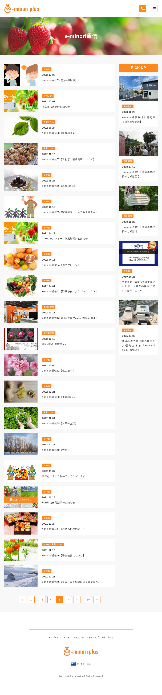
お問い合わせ (108, 637)
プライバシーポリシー (73, 637)
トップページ (54, 637)
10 (88, 599)
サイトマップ (92, 637)
